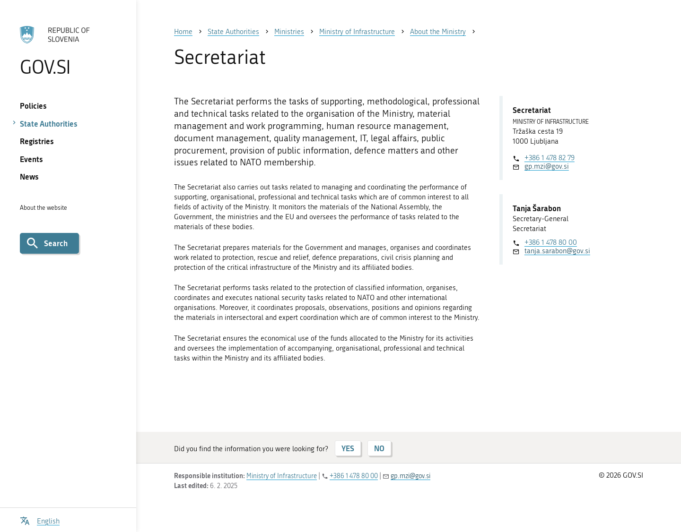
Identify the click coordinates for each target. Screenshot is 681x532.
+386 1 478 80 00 (550, 242)
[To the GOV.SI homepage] (68, 50)
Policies (33, 105)
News (29, 176)
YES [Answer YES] (347, 448)
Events (31, 159)
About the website (43, 207)
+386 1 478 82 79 (549, 158)
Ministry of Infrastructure (281, 476)
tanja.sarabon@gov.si (557, 251)
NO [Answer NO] (379, 448)
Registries (37, 141)
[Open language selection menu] (39, 520)
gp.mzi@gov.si (546, 166)
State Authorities (49, 123)
